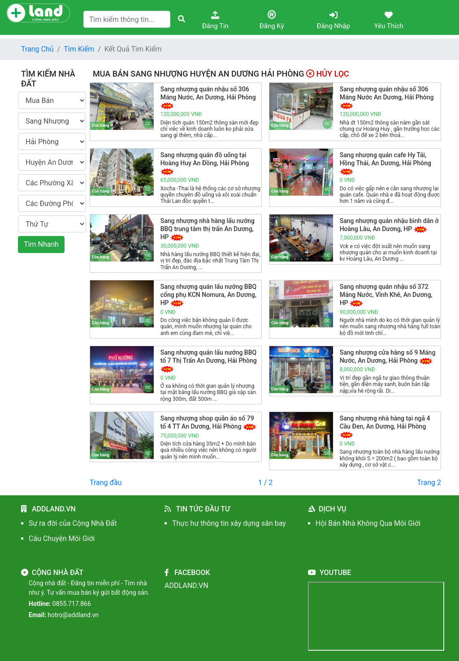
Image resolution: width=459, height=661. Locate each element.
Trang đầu (106, 482)
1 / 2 (265, 482)
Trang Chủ (37, 49)
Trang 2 (429, 482)
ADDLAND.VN (186, 585)
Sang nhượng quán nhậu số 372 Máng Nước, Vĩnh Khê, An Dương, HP (386, 294)
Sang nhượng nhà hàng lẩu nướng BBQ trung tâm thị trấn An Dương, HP (207, 228)
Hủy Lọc (327, 73)
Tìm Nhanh (41, 244)
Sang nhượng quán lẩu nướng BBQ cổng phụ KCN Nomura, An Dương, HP (208, 294)
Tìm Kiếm (79, 49)
